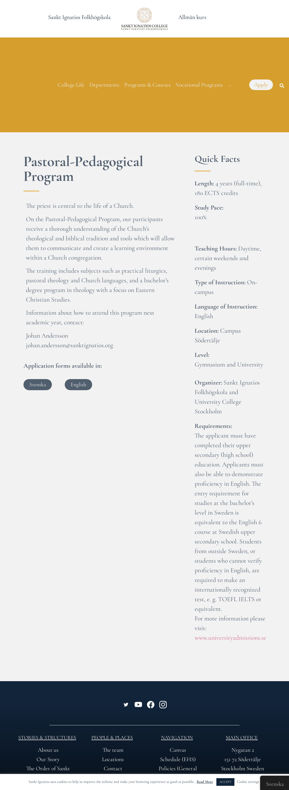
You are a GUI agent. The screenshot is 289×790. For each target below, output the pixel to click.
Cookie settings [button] (248, 781)
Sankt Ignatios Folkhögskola (79, 17)
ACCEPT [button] (225, 782)
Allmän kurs (192, 17)
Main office (242, 737)
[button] (282, 86)
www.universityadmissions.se (230, 637)
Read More (205, 781)
